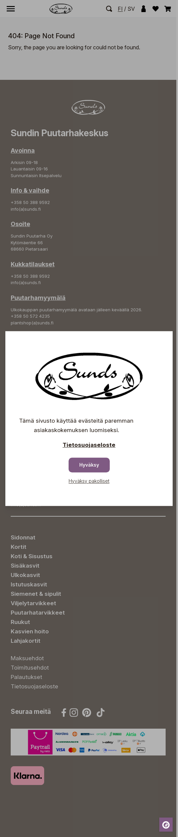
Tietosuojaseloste (89, 444)
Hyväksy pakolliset (89, 481)
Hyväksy (89, 465)
